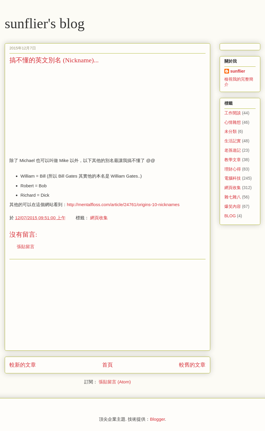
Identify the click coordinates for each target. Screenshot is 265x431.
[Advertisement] (58, 110)
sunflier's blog (45, 23)
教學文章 (232, 159)
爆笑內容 (232, 206)
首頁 (107, 365)
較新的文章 (22, 365)
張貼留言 (25, 246)
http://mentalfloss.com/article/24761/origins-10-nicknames (123, 204)
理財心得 (232, 169)
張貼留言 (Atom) (115, 381)
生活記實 (232, 140)
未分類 (230, 131)
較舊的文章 (192, 365)
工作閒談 (232, 113)
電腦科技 (232, 178)
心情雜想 (232, 122)
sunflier (237, 71)
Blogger (157, 419)
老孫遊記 (232, 150)
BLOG (230, 215)
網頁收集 (99, 217)
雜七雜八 (232, 197)
